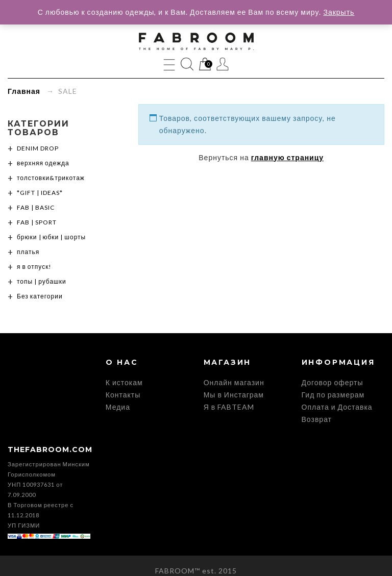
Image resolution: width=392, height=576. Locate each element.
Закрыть (338, 12)
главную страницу (287, 157)
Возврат (317, 419)
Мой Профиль (222, 64)
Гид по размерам (333, 394)
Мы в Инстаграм (234, 394)
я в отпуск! (34, 266)
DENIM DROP (38, 148)
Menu (169, 64)
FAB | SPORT (37, 222)
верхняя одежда (43, 163)
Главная (24, 91)
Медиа (118, 407)
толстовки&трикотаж (51, 178)
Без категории (40, 296)
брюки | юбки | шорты (51, 237)
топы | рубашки (41, 281)
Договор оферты (332, 382)
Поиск (187, 64)
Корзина (205, 64)
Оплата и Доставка (337, 407)
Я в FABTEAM (229, 407)
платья (28, 252)
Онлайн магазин (234, 382)
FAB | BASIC (36, 207)
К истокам (124, 382)
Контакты (123, 394)
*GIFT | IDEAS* (40, 192)
